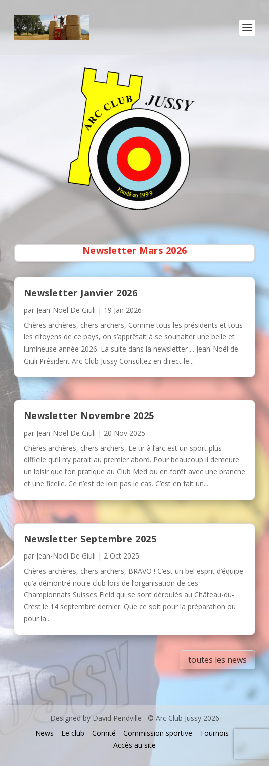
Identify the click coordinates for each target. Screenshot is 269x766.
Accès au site (134, 745)
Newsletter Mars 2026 (134, 250)
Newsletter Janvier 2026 (81, 293)
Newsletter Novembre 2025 (89, 415)
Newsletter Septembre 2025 (90, 539)
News (44, 733)
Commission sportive (157, 733)
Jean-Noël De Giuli (66, 310)
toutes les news (217, 659)
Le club (72, 733)
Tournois (214, 733)
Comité (104, 733)
